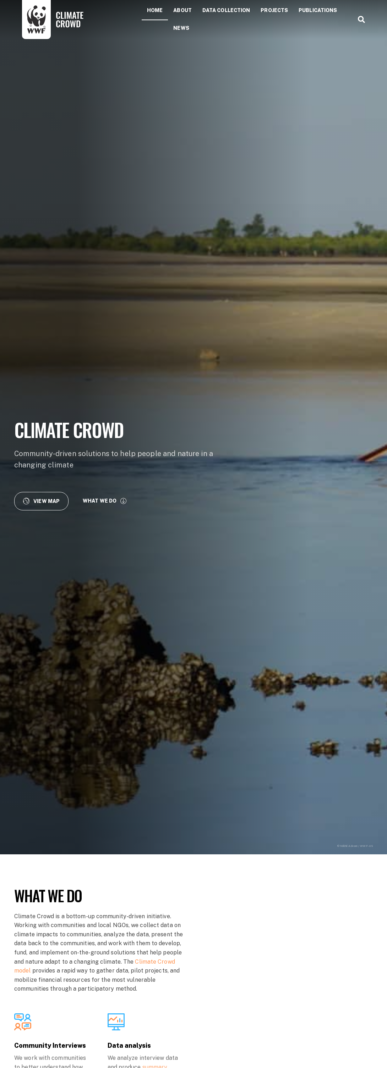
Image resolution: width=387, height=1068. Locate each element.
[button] (41, 501)
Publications (318, 10)
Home (155, 10)
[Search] (359, 19)
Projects (274, 10)
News (181, 28)
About (182, 10)
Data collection (226, 10)
